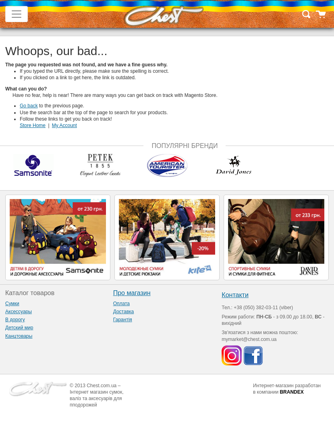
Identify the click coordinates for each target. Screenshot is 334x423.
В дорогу (15, 319)
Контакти (235, 295)
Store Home (33, 125)
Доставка (123, 311)
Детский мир (19, 328)
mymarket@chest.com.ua (249, 339)
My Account (64, 125)
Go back (29, 106)
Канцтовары (18, 336)
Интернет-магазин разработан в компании (287, 389)
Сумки (12, 303)
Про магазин (132, 293)
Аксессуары (18, 311)
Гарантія (122, 319)
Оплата (121, 303)
